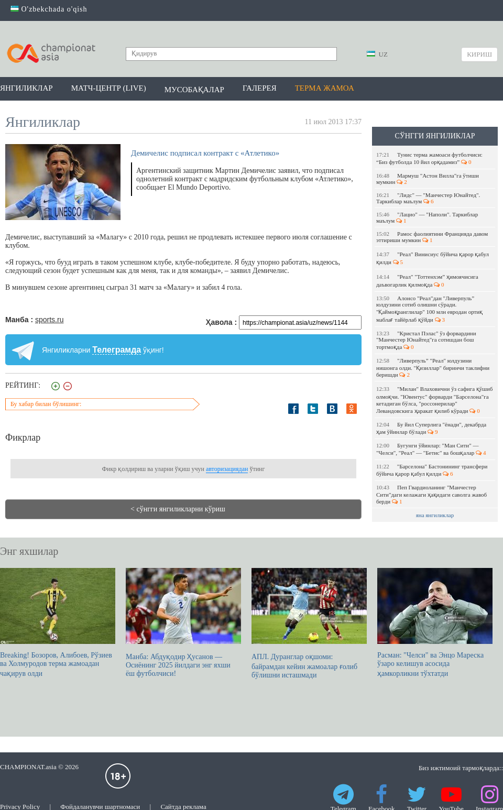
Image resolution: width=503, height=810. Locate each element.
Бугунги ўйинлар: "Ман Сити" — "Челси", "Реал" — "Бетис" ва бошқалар (431, 449)
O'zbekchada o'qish (49, 9)
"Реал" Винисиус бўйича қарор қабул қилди (432, 258)
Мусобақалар (194, 89)
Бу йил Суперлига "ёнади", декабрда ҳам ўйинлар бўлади (431, 428)
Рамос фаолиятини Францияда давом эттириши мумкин (432, 237)
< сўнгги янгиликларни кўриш (177, 509)
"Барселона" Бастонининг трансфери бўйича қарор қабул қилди (431, 470)
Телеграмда (116, 349)
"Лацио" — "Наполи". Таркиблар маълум (427, 217)
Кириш (479, 54)
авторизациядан (227, 469)
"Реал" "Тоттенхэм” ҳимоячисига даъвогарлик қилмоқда (427, 280)
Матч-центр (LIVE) (108, 88)
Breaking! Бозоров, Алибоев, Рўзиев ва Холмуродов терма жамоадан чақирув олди (57, 622)
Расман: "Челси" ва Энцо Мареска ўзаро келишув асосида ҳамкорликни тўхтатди (435, 622)
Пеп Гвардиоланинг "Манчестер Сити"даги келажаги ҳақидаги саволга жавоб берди (431, 494)
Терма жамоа (324, 88)
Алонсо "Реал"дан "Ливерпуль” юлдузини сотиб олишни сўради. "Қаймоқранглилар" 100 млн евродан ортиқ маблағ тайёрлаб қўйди (429, 309)
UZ (377, 54)
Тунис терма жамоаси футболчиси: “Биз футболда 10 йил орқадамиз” (429, 158)
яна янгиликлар (435, 515)
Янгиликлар (26, 88)
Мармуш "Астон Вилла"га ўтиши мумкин (427, 178)
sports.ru (49, 319)
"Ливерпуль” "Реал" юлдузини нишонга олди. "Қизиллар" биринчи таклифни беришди (432, 367)
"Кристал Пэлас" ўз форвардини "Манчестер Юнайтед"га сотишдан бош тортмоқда (426, 340)
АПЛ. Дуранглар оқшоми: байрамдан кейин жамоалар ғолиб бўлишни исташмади (309, 623)
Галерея (260, 88)
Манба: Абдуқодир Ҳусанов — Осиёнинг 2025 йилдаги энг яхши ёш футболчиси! (183, 622)
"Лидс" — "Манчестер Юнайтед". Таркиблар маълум (428, 198)
